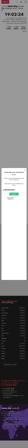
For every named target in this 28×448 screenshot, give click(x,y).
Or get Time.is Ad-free (9, 189)
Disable (14, 194)
